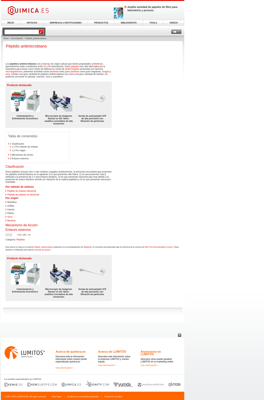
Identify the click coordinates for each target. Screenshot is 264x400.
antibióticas (97, 64)
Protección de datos (113, 396)
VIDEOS (173, 22)
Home (6, 38)
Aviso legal (56, 396)
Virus (9, 217)
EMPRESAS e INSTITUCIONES (66, 22)
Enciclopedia (17, 38)
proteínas (45, 64)
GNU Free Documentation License (159, 247)
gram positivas (72, 71)
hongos (105, 71)
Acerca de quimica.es (71, 351)
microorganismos (14, 71)
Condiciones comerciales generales (83, 396)
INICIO (10, 22)
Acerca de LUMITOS (112, 351)
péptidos (75, 66)
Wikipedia (87, 247)
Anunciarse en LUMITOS (151, 353)
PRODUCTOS (101, 22)
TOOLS (153, 22)
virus (8, 74)
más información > (65, 368)
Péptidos (20, 239)
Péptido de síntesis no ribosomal (23, 194)
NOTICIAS (32, 22)
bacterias (54, 71)
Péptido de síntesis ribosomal (21, 191)
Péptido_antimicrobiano (43, 247)
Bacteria (11, 220)
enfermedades (72, 69)
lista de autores (44, 250)
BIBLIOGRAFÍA (129, 22)
